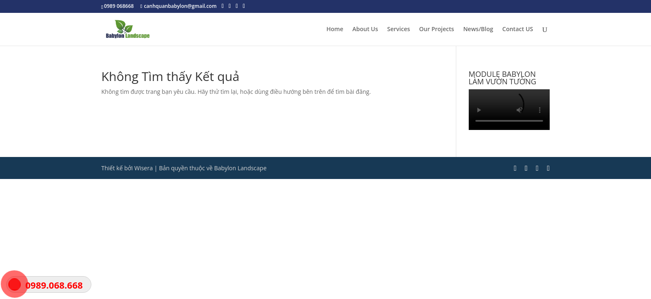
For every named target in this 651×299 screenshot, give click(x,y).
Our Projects (436, 29)
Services (398, 29)
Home (334, 29)
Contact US (517, 29)
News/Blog (478, 29)
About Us (365, 29)
